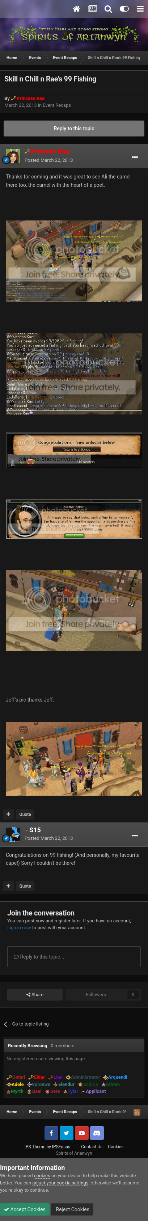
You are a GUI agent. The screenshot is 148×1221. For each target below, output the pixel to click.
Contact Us (91, 1146)
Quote (25, 814)
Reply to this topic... (39, 957)
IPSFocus (61, 1146)
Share (34, 994)
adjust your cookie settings (60, 1183)
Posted (49, 160)
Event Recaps (57, 105)
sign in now (19, 927)
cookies (42, 1175)
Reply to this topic (74, 128)
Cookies (115, 1146)
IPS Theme (35, 1146)
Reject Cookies (72, 1209)
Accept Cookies (25, 1209)
